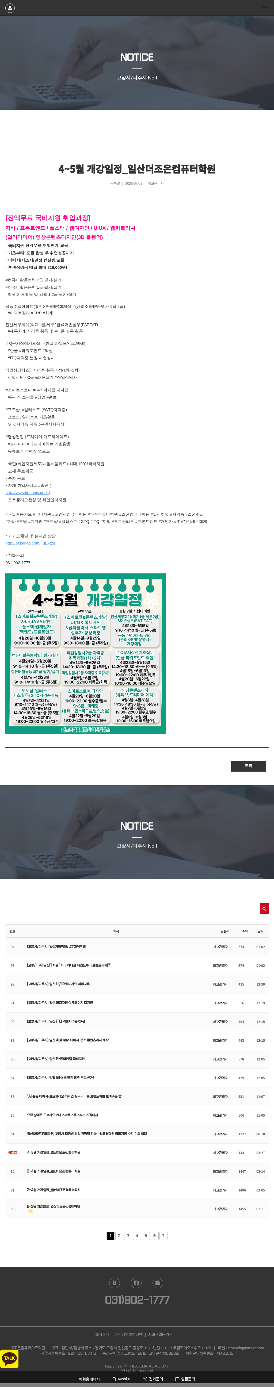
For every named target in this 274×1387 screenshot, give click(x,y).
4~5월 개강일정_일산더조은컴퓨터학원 (53, 1153)
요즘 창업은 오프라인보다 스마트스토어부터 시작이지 (62, 1115)
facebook (136, 1283)
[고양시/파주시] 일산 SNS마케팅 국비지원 (56, 1059)
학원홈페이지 (89, 1379)
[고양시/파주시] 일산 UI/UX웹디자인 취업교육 (58, 984)
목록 (248, 766)
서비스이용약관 (160, 1334)
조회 (245, 931)
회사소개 (102, 1334)
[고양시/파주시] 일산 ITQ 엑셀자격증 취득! (56, 1022)
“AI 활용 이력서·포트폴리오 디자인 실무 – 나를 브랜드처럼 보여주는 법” (75, 1096)
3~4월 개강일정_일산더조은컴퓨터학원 (53, 1171)
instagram (158, 1283)
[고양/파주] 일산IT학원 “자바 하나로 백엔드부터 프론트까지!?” (69, 965)
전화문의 (153, 1379)
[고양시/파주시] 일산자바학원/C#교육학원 (56, 947)
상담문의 (185, 1379)
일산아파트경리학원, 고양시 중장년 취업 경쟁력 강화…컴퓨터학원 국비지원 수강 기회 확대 (87, 1134)
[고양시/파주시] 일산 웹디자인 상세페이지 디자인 (60, 1003)
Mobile (121, 1379)
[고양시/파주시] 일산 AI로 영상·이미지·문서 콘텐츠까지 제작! (68, 1040)
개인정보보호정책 (129, 1334)
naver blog (114, 1283)
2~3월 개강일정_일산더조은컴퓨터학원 (53, 1207)
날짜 (261, 931)
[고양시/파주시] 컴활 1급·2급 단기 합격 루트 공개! (60, 1078)
